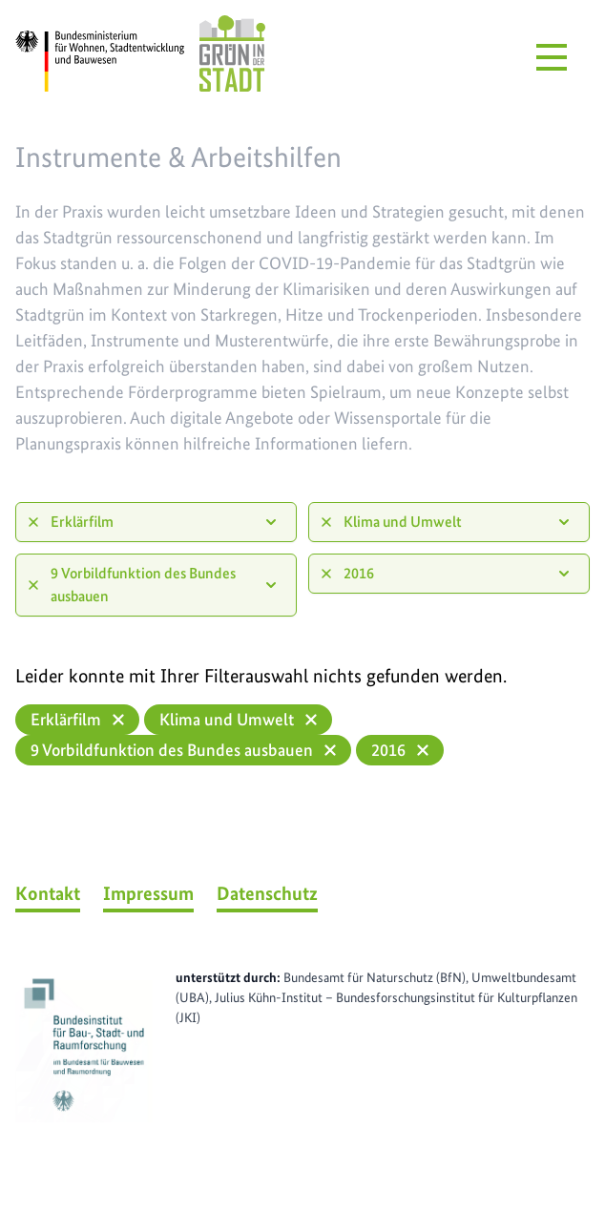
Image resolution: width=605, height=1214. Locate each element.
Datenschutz (267, 893)
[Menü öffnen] (551, 57)
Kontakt (47, 893)
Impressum (148, 893)
